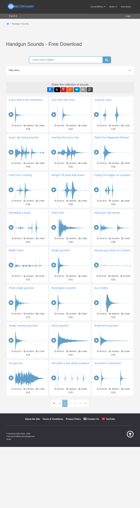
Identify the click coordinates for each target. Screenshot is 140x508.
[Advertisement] (70, 416)
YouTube (110, 457)
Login (128, 16)
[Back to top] (126, 475)
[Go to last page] (86, 441)
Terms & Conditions (53, 457)
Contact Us (93, 457)
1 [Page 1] (64, 441)
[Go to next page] (80, 441)
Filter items (14, 70)
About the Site (32, 457)
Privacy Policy (73, 457)
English (12, 16)
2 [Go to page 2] (70, 441)
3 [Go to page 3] (75, 441)
